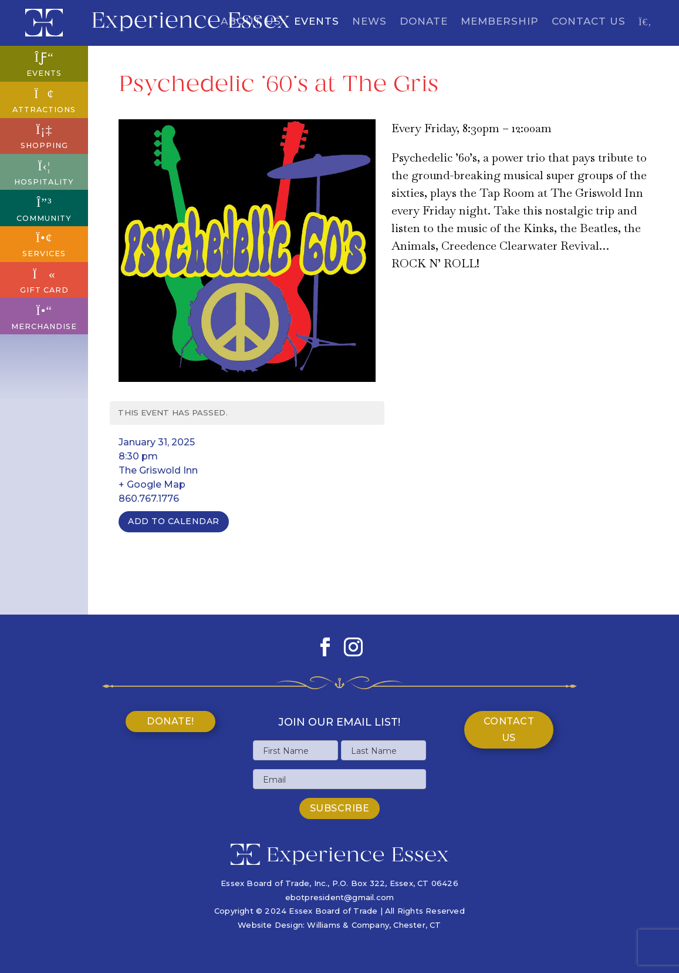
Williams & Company (348, 925)
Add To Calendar (173, 521)
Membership (500, 22)
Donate (424, 22)
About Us (251, 22)
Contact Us (589, 22)
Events (316, 22)
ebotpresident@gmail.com (339, 897)
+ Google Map (152, 484)
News (369, 22)
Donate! (170, 721)
